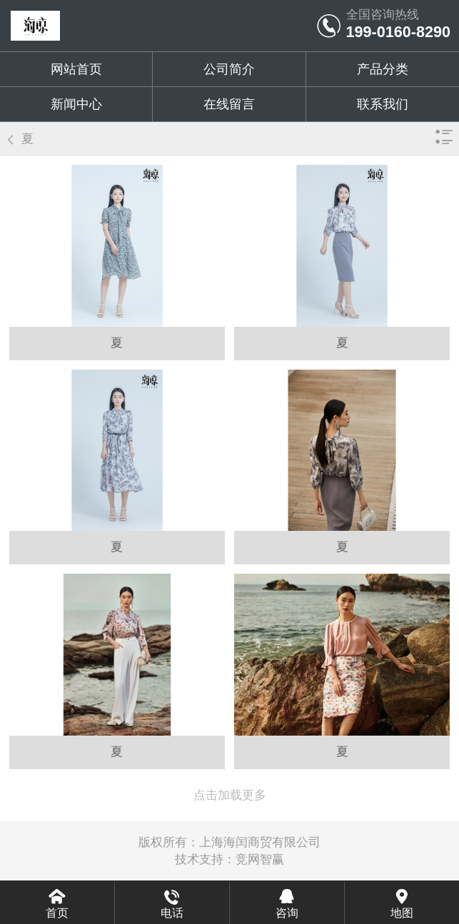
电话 (172, 913)
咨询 (287, 913)
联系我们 (382, 104)
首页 (57, 913)
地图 (401, 913)
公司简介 (229, 69)
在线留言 (229, 104)
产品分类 (382, 69)
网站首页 (76, 69)
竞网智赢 (260, 859)
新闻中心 (76, 104)
